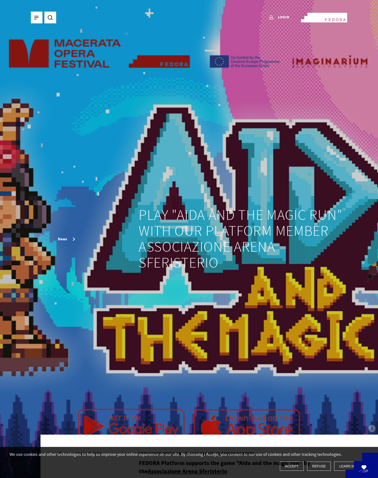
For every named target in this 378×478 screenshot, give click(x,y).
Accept (292, 466)
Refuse (319, 466)
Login (279, 17)
